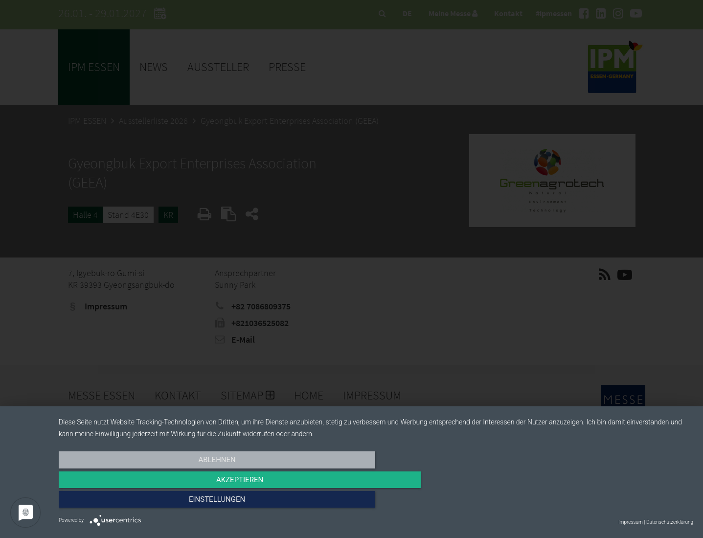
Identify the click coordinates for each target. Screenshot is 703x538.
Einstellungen (598, 502)
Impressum (630, 522)
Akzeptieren (375, 502)
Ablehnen (153, 502)
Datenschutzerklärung (669, 522)
